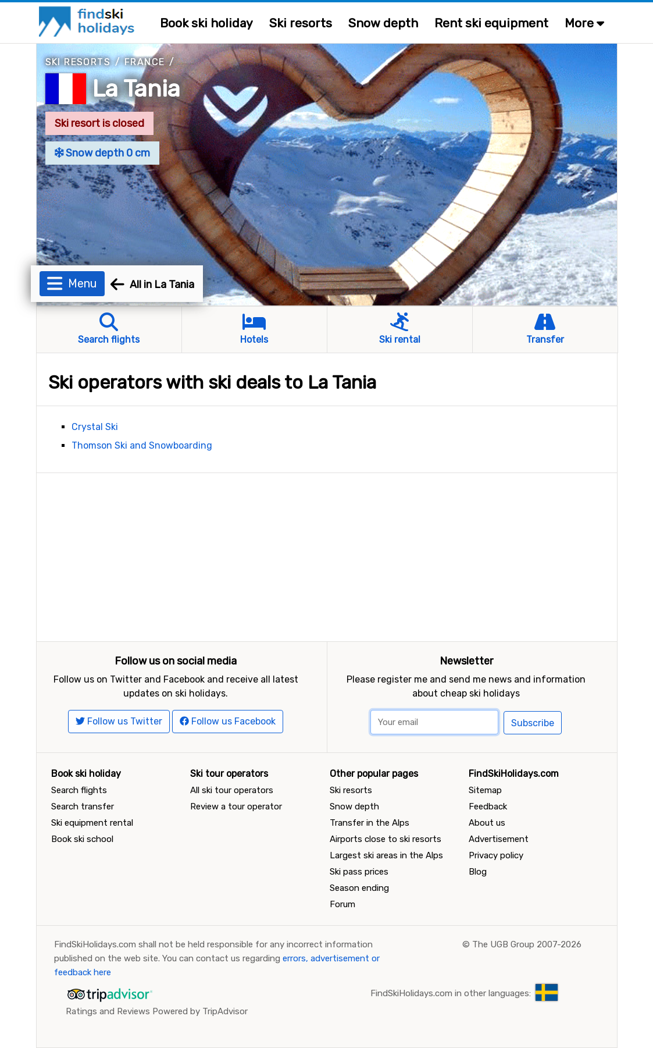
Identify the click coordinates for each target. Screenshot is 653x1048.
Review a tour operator (236, 806)
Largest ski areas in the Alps (386, 855)
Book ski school (82, 839)
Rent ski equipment (491, 23)
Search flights (79, 790)
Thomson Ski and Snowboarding (142, 445)
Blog (478, 871)
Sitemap (485, 790)
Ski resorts (300, 23)
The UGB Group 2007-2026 (526, 944)
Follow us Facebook (228, 721)
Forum (342, 904)
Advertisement (499, 839)
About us (487, 823)
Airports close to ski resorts (385, 839)
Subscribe (532, 723)
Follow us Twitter (119, 721)
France (144, 62)
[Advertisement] (327, 554)
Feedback (488, 806)
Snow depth (383, 23)
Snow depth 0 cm (103, 153)
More (584, 23)
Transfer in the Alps (369, 823)
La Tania (136, 88)
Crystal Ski (95, 426)
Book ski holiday (206, 23)
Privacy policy (496, 855)
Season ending (359, 888)
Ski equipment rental (92, 823)
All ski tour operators (231, 790)
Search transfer (82, 806)
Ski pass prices (359, 871)
